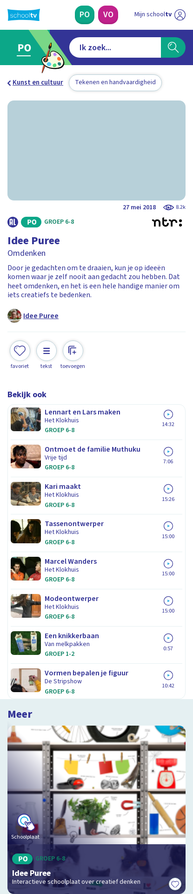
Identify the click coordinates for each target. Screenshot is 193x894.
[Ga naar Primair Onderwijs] (26, 47)
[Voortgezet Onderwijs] (108, 15)
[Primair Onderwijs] (84, 15)
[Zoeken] (173, 47)
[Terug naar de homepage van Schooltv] (23, 15)
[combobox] (115, 47)
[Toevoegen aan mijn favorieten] (20, 355)
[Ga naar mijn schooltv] (160, 15)
